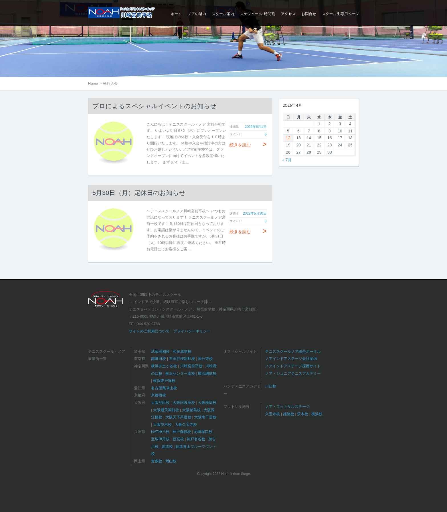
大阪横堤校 (207, 402)
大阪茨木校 (162, 424)
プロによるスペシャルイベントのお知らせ (154, 106)
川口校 (270, 386)
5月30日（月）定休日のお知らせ (139, 192)
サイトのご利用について (149, 331)
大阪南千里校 (205, 417)
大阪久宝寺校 (186, 424)
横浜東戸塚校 (164, 380)
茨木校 (302, 414)
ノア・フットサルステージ (287, 406)
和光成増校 (182, 351)
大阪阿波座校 (184, 402)
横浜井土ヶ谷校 (164, 366)
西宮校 (178, 439)
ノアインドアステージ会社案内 (291, 358)
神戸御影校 (181, 432)
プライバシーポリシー (191, 331)
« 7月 (287, 160)
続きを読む (248, 145)
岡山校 (170, 461)
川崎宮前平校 (191, 366)
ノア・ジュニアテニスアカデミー (293, 373)
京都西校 (158, 395)
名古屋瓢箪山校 (164, 388)
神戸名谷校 (196, 439)
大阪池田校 (160, 402)
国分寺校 (205, 358)
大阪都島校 (191, 410)
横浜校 (316, 414)
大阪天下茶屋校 (178, 417)
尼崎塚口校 (203, 432)
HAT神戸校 (160, 432)
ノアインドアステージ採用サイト (293, 366)
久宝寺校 (272, 414)
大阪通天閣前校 (166, 410)
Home (93, 83)
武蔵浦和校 (160, 351)
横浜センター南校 (180, 373)
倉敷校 (156, 461)
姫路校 (167, 446)
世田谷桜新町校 (182, 358)
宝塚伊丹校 (160, 439)
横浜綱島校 (207, 373)
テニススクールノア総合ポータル (293, 351)
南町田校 (158, 358)
